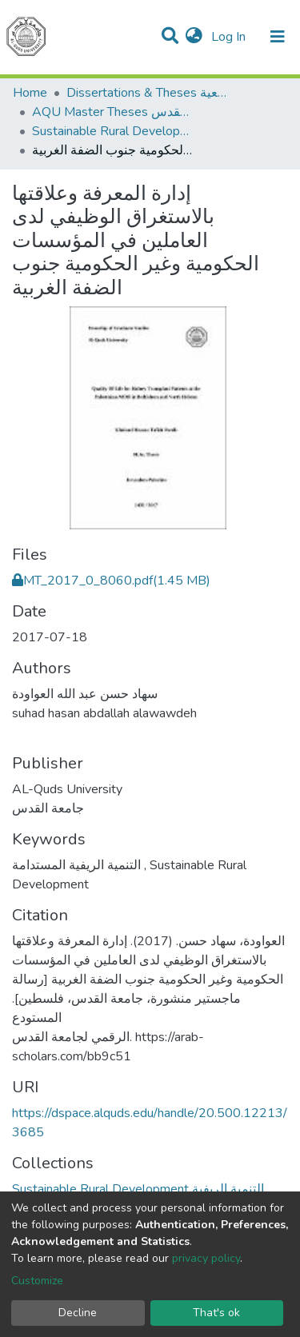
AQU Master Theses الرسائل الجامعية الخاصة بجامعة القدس (112, 112)
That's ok (216, 1312)
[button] (194, 36)
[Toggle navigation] (277, 37)
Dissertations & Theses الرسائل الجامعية (146, 93)
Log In (230, 37)
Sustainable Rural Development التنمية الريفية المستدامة (112, 131)
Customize (37, 1280)
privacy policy (206, 1258)
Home (30, 93)
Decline (77, 1312)
